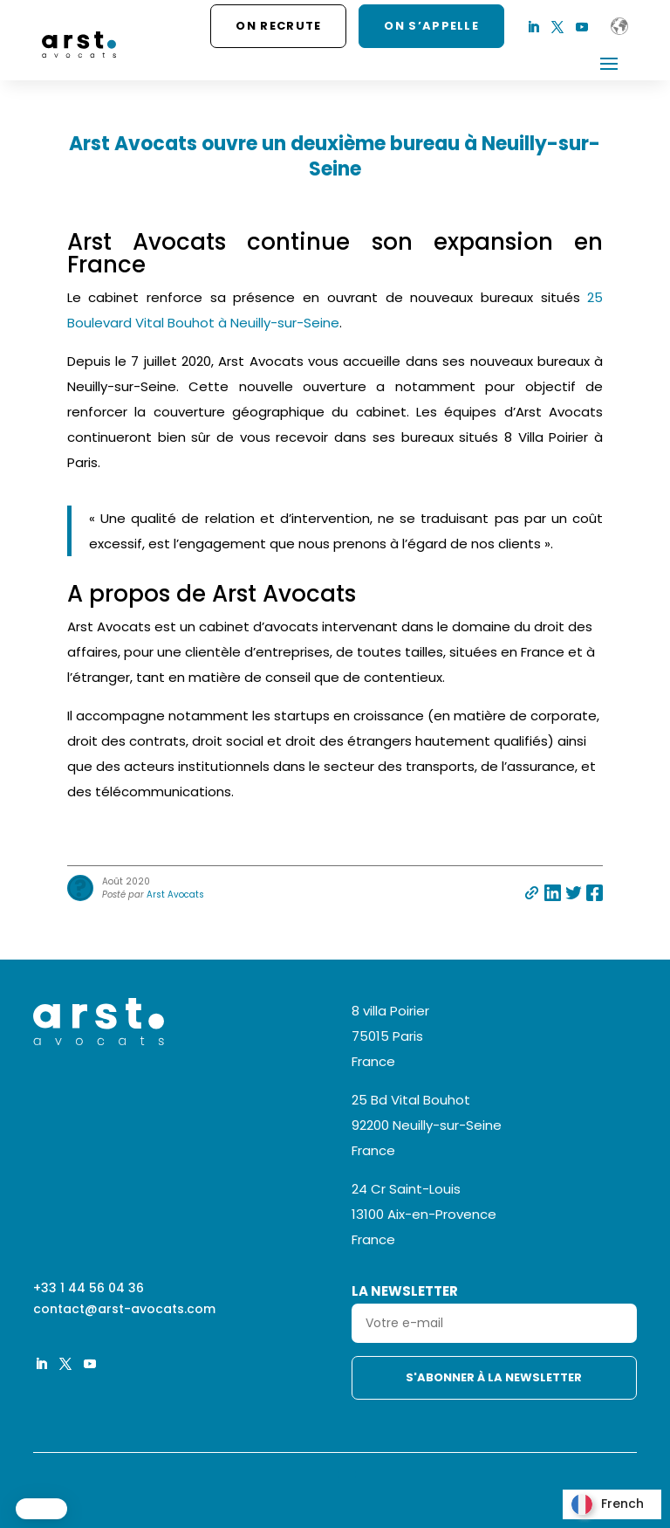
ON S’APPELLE (431, 25)
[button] (41, 1508)
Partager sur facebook (594, 892)
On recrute (278, 25)
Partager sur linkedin (552, 892)
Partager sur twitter (573, 892)
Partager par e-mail (531, 892)
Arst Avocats (175, 894)
